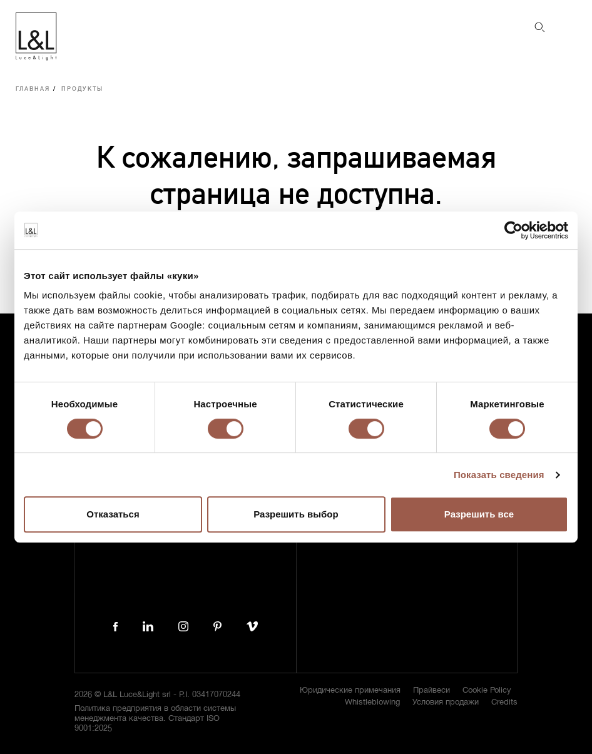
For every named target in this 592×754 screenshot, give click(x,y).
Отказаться (112, 514)
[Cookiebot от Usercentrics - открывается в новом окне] (513, 230)
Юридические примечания (350, 690)
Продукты (82, 89)
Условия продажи (445, 702)
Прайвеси (431, 690)
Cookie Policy (486, 690)
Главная (33, 89)
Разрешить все (479, 514)
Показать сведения (499, 474)
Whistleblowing (372, 702)
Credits (504, 702)
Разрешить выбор (295, 514)
